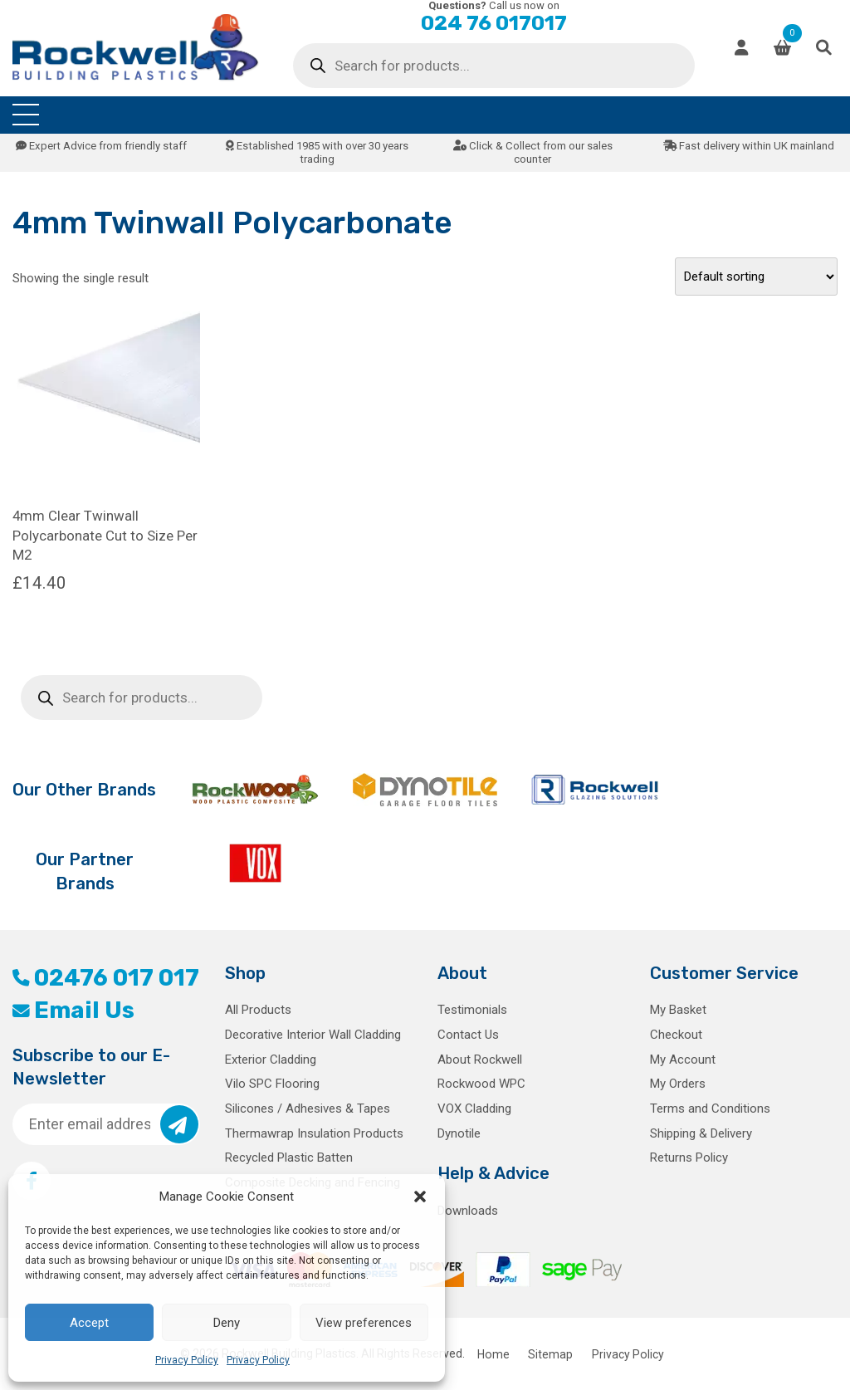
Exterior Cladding (270, 1059)
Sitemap (550, 1353)
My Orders (678, 1083)
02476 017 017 (105, 977)
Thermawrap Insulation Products (314, 1133)
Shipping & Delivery (701, 1133)
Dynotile (459, 1133)
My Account (683, 1059)
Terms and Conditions (710, 1108)
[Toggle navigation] (25, 115)
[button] (420, 1196)
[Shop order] (756, 276)
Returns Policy (689, 1157)
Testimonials (472, 1009)
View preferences (363, 1322)
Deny (226, 1322)
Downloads (467, 1210)
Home (493, 1353)
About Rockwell (479, 1059)
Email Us (73, 1010)
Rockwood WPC (481, 1083)
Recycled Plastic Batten (289, 1157)
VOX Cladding (474, 1108)
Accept (89, 1322)
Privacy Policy (186, 1360)
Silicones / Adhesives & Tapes (307, 1108)
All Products (258, 1009)
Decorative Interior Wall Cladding (313, 1034)
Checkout (676, 1034)
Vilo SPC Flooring (272, 1083)
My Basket (678, 1009)
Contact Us (468, 1034)
